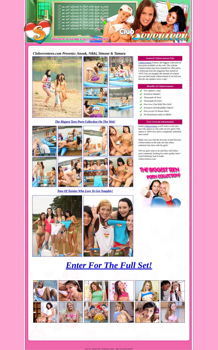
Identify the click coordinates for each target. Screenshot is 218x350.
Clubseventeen (145, 62)
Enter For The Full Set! (109, 265)
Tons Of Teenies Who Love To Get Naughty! (85, 191)
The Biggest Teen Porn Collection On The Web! (85, 121)
